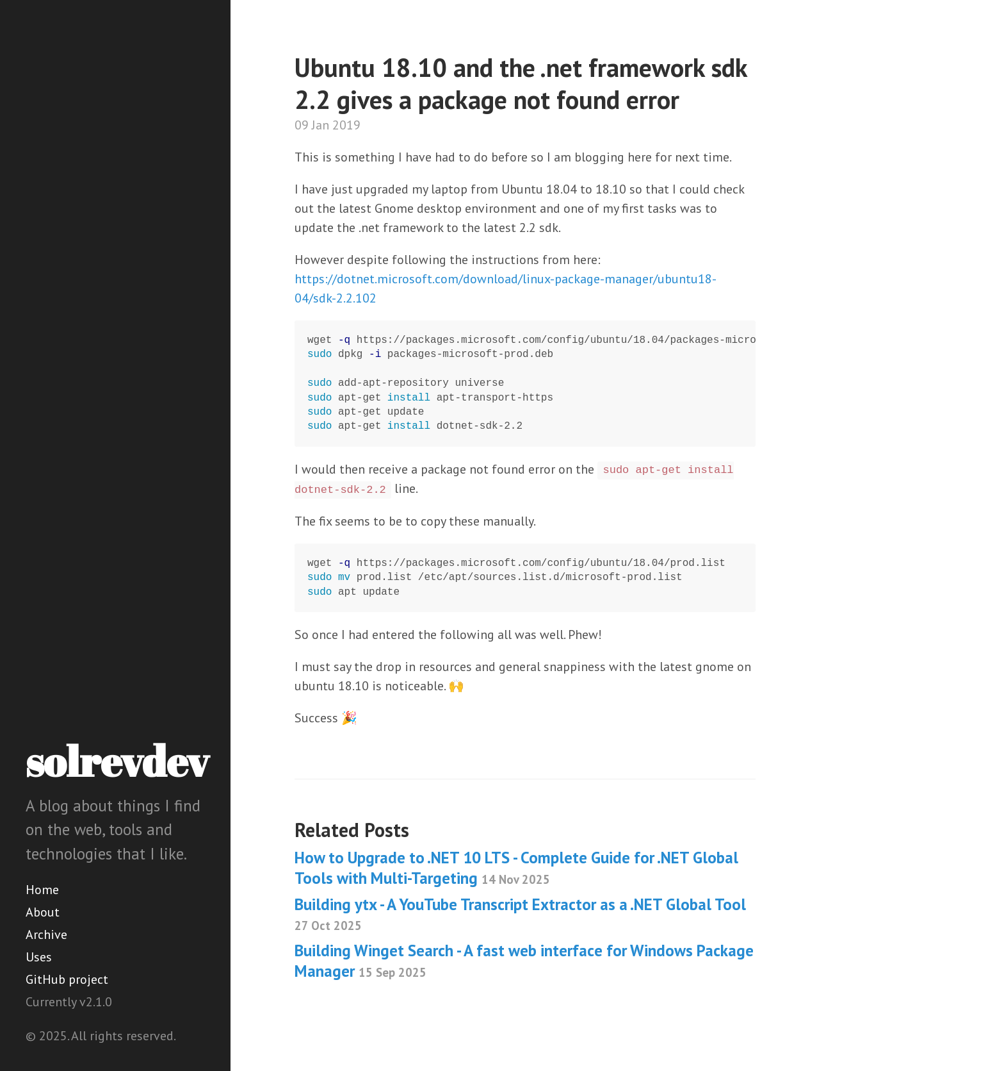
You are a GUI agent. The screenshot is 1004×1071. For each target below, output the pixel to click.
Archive (46, 934)
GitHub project (67, 979)
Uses (39, 957)
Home (42, 889)
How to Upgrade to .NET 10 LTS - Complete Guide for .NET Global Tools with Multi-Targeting (516, 867)
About (43, 912)
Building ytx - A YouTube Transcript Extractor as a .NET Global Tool (520, 913)
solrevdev (117, 761)
